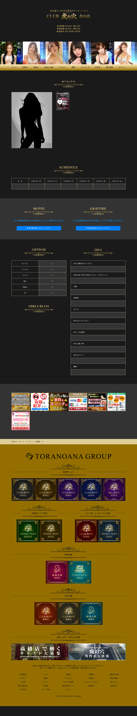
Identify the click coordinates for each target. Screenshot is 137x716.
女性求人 (91, 686)
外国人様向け (23, 686)
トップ (45, 674)
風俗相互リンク (68, 686)
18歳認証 (23, 674)
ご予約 (22, 682)
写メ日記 (22, 689)
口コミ (68, 689)
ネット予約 (45, 689)
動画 (45, 678)
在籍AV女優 (114, 674)
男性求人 (114, 686)
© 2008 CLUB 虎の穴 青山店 (68, 696)
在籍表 (91, 674)
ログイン (45, 682)
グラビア (22, 678)
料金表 (91, 678)
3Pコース (114, 682)
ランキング (68, 678)
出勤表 (68, 674)
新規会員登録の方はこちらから (39, 228)
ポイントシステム (91, 682)
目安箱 (45, 686)
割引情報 (114, 678)
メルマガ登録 (68, 682)
